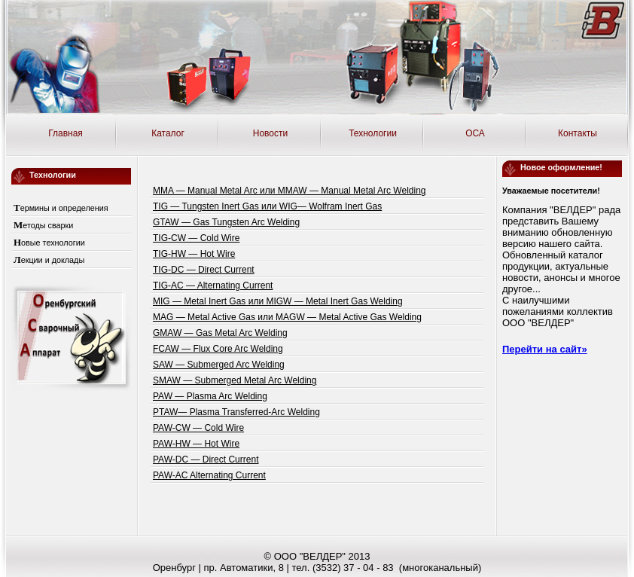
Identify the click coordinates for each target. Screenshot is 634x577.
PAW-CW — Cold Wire (198, 428)
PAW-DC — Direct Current (205, 459)
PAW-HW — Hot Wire (196, 443)
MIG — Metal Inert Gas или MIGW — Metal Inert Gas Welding (278, 301)
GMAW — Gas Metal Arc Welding (220, 333)
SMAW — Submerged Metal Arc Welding (234, 380)
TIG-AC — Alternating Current (213, 285)
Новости (270, 133)
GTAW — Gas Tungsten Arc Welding (226, 222)
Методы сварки (43, 225)
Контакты (577, 133)
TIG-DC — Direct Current (204, 269)
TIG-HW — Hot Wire (194, 254)
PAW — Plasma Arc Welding (210, 396)
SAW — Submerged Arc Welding (219, 364)
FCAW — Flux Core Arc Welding (218, 348)
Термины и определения (61, 207)
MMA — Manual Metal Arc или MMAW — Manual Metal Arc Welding (289, 190)
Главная (65, 133)
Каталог (167, 133)
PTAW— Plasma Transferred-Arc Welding (236, 412)
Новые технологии (49, 242)
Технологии (373, 133)
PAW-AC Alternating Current (209, 475)
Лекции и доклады (49, 259)
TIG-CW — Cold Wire (196, 238)
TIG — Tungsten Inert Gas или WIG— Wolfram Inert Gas (267, 206)
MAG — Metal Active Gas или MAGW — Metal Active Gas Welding (287, 317)
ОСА (475, 133)
